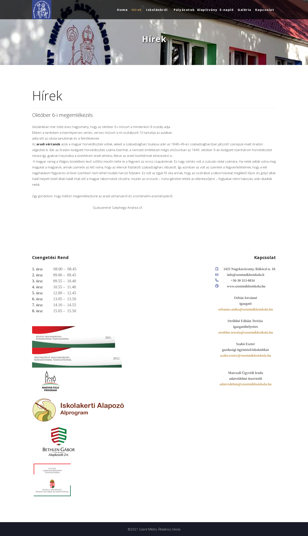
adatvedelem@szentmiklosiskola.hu (246, 384)
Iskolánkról (157, 9)
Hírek (137, 9)
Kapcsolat (264, 9)
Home (122, 9)
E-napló (227, 9)
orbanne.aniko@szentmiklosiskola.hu (245, 309)
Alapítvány (207, 9)
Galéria (244, 9)
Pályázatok (184, 9)
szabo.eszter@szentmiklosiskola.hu (245, 355)
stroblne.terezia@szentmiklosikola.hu (245, 332)
